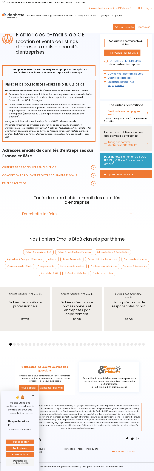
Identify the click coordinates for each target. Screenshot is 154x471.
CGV (84, 466)
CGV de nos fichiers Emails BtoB (124, 73)
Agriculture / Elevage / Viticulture (24, 259)
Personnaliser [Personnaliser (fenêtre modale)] (20, 454)
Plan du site (92, 449)
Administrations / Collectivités (113, 252)
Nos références (97, 466)
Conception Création (86, 15)
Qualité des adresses (119, 78)
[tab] (48, 167)
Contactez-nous (126, 452)
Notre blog (143, 8)
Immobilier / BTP (49, 273)
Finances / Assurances (135, 266)
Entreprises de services (72, 266)
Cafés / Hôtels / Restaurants (102, 259)
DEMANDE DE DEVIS (124, 53)
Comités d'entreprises (135, 259)
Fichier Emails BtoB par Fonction (74, 252)
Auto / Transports (72, 259)
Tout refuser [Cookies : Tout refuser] (20, 448)
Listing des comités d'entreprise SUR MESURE (123, 144)
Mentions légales (71, 466)
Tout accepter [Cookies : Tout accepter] (20, 442)
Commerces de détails (19, 266)
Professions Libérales (75, 273)
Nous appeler (28, 388)
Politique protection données (45, 466)
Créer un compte (124, 27)
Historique (70, 449)
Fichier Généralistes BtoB (38, 252)
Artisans (52, 259)
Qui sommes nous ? (119, 174)
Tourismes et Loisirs (102, 273)
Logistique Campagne (110, 15)
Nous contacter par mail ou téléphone (109, 8)
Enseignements (46, 266)
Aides (80, 449)
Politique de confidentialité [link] (20, 462)
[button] (48, 167)
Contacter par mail (51, 388)
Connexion (144, 27)
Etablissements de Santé (104, 266)
